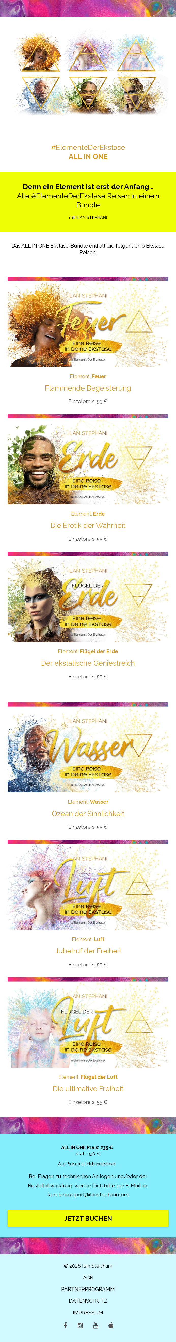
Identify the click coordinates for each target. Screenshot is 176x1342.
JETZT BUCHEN (88, 1218)
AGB (88, 1278)
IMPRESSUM (88, 1313)
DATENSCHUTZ (88, 1301)
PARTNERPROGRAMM (88, 1289)
